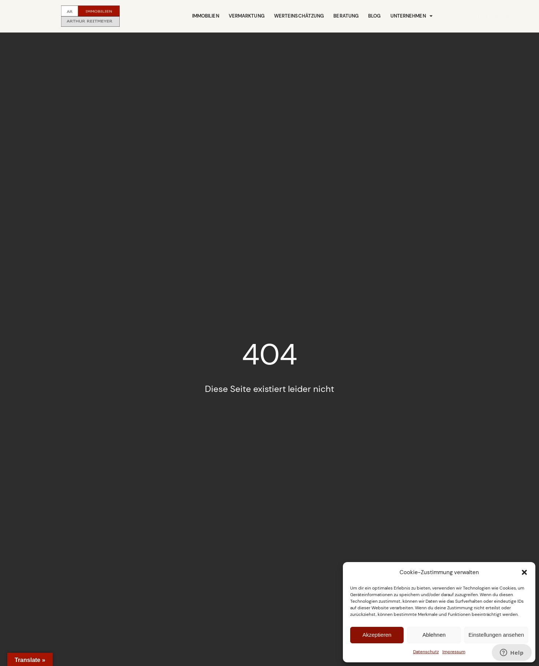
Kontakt (466, 16)
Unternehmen (411, 16)
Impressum (453, 652)
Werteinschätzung (299, 16)
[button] (524, 572)
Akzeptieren (376, 635)
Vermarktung (247, 16)
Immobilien (205, 16)
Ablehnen (433, 635)
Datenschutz (426, 652)
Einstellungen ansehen (496, 635)
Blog (374, 16)
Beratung (346, 16)
